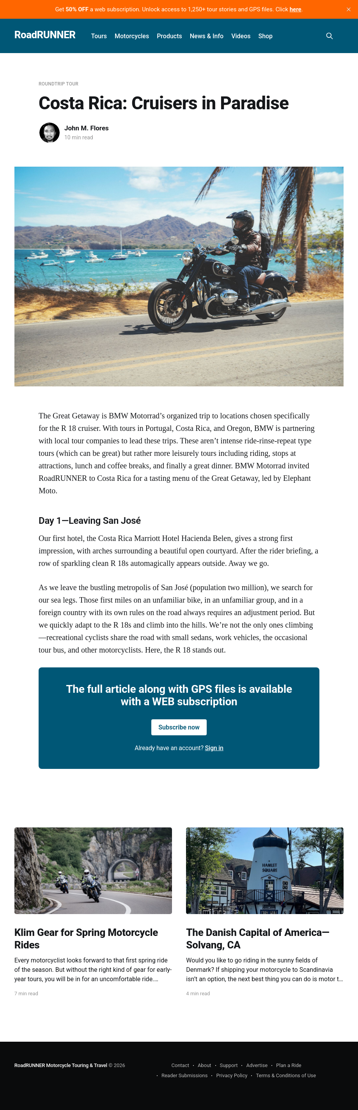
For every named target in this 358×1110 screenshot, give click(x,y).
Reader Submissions (184, 1075)
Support (229, 1065)
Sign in (214, 748)
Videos (240, 36)
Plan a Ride (288, 1065)
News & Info (206, 36)
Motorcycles (132, 36)
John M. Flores (86, 128)
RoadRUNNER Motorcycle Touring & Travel (60, 1065)
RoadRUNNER (45, 35)
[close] (348, 9)
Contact (180, 1065)
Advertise (257, 1065)
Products (169, 36)
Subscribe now (179, 727)
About (204, 1065)
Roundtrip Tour (58, 84)
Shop (265, 36)
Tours (99, 36)
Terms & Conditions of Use (286, 1075)
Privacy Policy (231, 1075)
